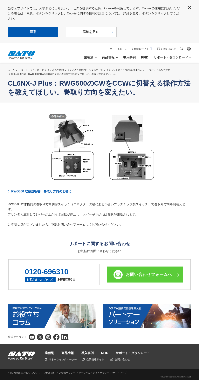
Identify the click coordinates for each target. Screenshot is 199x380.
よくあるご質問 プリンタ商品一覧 (85, 70)
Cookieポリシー (67, 372)
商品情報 (67, 353)
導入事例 (129, 57)
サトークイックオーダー (61, 359)
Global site (189, 48)
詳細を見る (90, 32)
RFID (144, 57)
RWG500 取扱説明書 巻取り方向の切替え (41, 191)
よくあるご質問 (55, 70)
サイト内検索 (181, 48)
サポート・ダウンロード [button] (171, 57)
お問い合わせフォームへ (149, 274)
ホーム (11, 70)
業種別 (49, 353)
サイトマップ (120, 372)
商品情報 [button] (108, 57)
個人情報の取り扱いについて (25, 372)
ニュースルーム (118, 49)
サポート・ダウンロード (31, 70)
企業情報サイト (141, 49)
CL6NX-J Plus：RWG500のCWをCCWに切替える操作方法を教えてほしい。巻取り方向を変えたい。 (64, 74)
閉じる (189, 7)
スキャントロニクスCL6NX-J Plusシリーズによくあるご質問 (138, 70)
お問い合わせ (168, 49)
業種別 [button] (88, 57)
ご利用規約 (49, 372)
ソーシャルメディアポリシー (94, 372)
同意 (33, 32)
